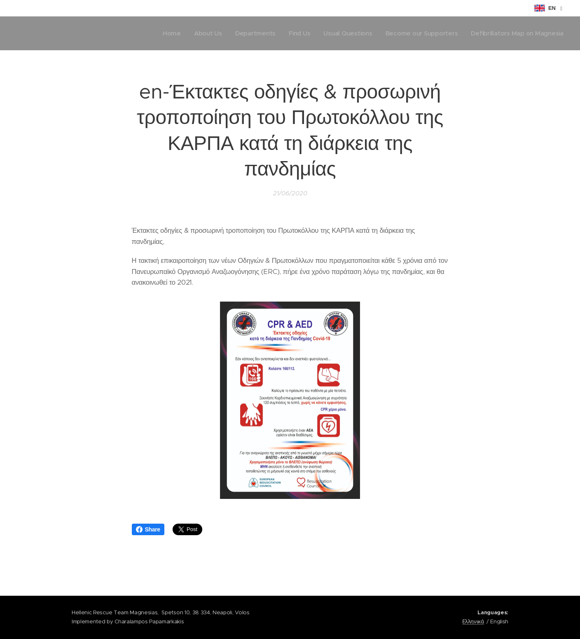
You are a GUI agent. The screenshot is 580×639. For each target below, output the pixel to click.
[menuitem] (164, 33)
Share (148, 529)
